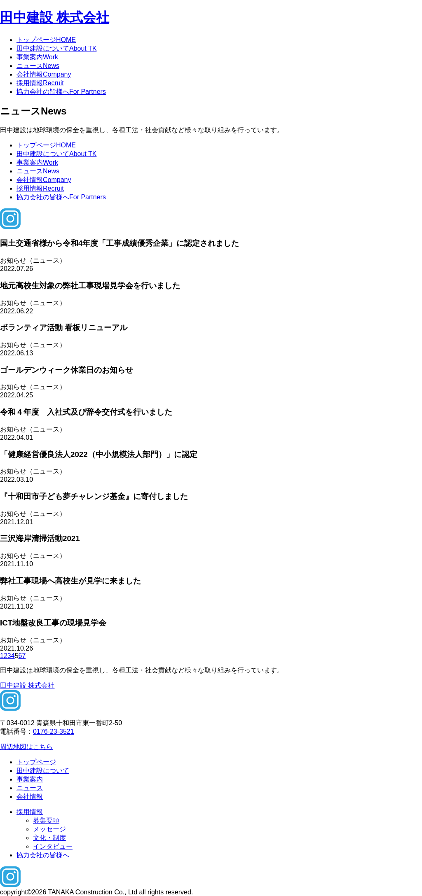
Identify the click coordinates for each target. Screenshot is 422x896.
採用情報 (40, 82)
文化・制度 (49, 837)
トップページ (46, 39)
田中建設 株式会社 (54, 17)
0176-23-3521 (53, 731)
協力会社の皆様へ (61, 91)
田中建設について (56, 48)
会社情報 (43, 74)
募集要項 (46, 820)
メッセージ (49, 829)
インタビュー (53, 846)
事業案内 (37, 57)
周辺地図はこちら (26, 746)
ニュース (37, 65)
